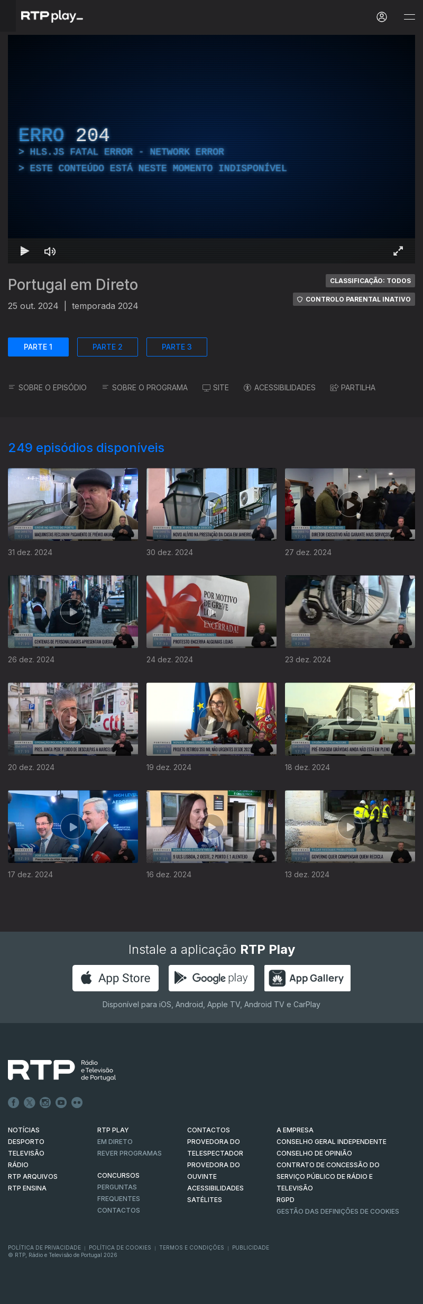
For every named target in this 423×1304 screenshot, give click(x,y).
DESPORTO (26, 1142)
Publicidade (250, 1247)
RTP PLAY (113, 1130)
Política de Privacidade (44, 1247)
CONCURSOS (118, 1175)
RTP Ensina (27, 1188)
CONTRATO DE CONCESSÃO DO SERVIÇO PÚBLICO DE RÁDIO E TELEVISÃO (328, 1176)
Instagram (45, 1103)
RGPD (286, 1200)
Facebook (14, 1103)
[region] (211, 149)
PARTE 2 (108, 346)
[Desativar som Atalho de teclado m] (50, 251)
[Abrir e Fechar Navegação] (409, 17)
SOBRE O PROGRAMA (145, 387)
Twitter (29, 1103)
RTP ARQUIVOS (33, 1176)
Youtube (61, 1103)
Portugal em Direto (73, 285)
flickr (77, 1103)
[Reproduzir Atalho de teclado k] (25, 251)
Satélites (204, 1200)
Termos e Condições (191, 1247)
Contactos (118, 1210)
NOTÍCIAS (24, 1130)
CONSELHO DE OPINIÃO (314, 1153)
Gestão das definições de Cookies (338, 1211)
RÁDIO (18, 1165)
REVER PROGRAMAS (129, 1153)
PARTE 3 (177, 346)
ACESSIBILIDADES (280, 387)
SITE (216, 387)
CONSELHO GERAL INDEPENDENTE (332, 1142)
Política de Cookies (120, 1247)
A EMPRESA (295, 1130)
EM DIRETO (115, 1142)
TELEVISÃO (26, 1153)
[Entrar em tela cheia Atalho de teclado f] (398, 251)
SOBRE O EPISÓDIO (47, 387)
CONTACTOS (208, 1130)
